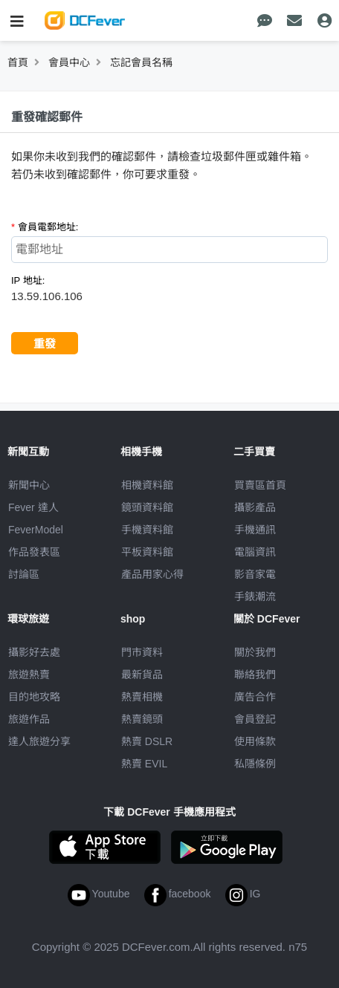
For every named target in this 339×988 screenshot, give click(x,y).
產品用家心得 (152, 574)
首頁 (17, 62)
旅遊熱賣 (29, 674)
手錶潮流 (255, 596)
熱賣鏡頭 (142, 719)
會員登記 (255, 719)
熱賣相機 (142, 697)
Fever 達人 (33, 507)
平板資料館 (147, 552)
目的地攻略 (34, 697)
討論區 (23, 574)
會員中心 (69, 62)
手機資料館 (147, 530)
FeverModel (35, 530)
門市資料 (142, 652)
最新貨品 (142, 674)
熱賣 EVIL (144, 764)
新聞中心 (29, 485)
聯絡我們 (255, 674)
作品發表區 (34, 552)
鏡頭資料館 (147, 507)
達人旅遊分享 (39, 741)
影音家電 (255, 574)
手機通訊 (255, 530)
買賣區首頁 (260, 485)
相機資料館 (147, 485)
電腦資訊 (255, 552)
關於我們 (255, 652)
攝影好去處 (34, 652)
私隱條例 (255, 764)
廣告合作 (255, 697)
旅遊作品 (29, 719)
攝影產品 (255, 507)
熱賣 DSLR (146, 741)
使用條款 (255, 741)
